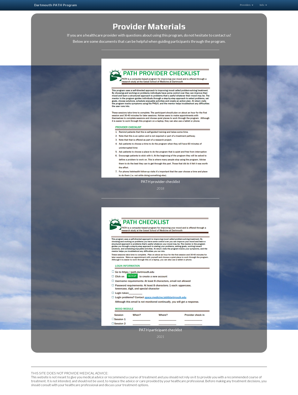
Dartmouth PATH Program (55, 5)
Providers (246, 4)
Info (263, 4)
